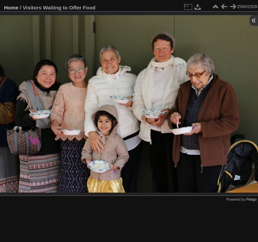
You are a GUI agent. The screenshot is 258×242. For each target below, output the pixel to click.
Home (11, 7)
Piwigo (251, 199)
